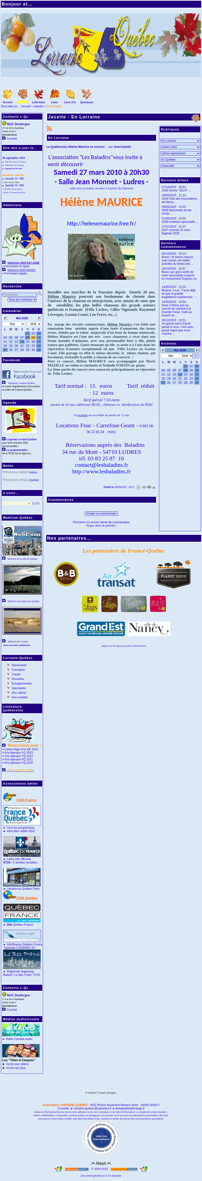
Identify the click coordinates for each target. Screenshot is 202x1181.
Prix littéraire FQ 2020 (19, 763)
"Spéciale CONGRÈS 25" (19, 948)
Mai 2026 (180, 350)
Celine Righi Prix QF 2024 (21, 749)
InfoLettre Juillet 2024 (21, 831)
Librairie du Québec (19, 888)
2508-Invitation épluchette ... (180, 222)
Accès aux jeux (16, 1068)
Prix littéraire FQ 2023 (19, 752)
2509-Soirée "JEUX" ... (176, 190)
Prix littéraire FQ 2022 (19, 756)
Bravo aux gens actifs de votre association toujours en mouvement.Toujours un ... (179, 277)
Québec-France (19, 924)
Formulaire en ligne (16, 266)
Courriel (12, 138)
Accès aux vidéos (17, 1064)
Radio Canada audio (19, 1039)
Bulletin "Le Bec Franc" (18, 975)
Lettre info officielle (19, 859)
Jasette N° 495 (14, 178)
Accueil (26, 106)
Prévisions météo (15, 472)
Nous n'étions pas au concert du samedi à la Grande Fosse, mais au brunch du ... (177, 310)
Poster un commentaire (101, 513)
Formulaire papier (15, 273)
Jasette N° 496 (14, 185)
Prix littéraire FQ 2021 (19, 759)
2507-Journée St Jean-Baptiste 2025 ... (176, 231)
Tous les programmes (21, 827)
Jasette (38, 106)
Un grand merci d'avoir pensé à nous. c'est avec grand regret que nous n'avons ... (178, 328)
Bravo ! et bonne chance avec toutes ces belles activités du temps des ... (178, 260)
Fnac (86, 425)
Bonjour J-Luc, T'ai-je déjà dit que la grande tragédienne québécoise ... (179, 294)
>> (195, 356)
